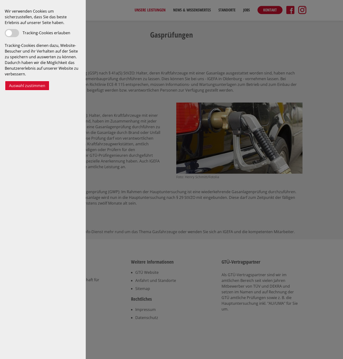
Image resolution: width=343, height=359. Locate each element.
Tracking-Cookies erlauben (46, 32)
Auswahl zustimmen (27, 85)
